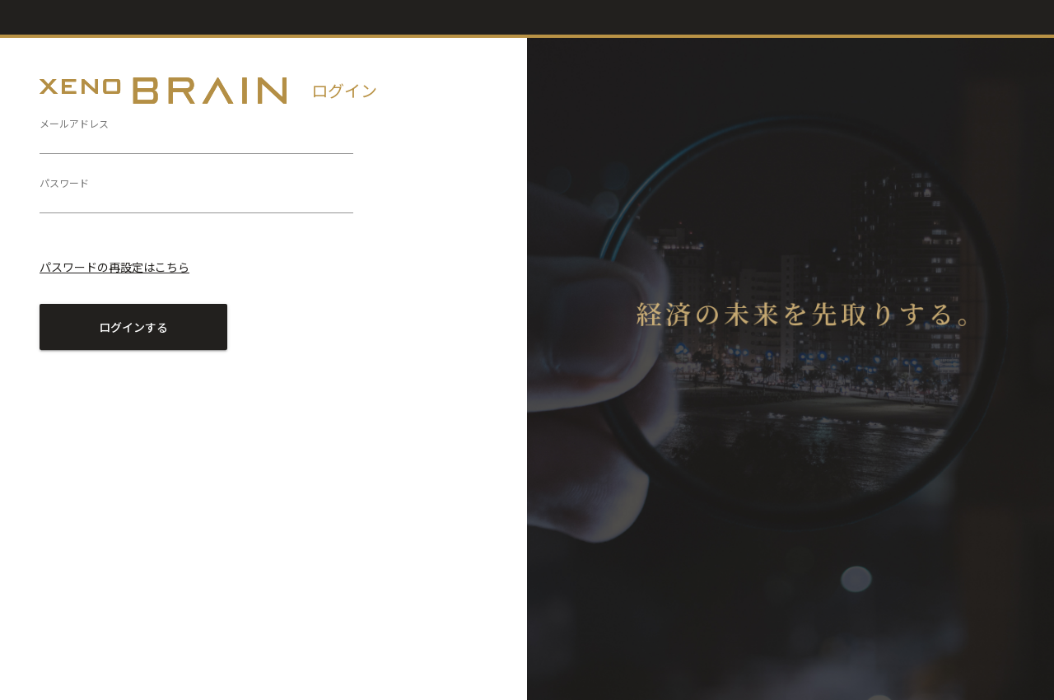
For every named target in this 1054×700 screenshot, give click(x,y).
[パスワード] (196, 199)
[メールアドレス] (196, 140)
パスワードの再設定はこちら (114, 267)
